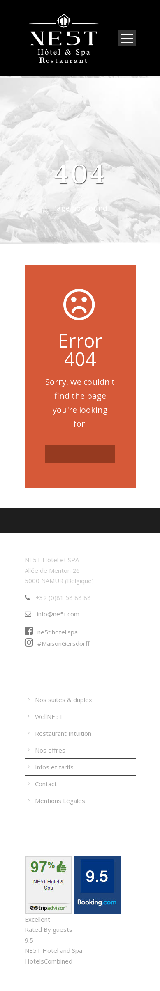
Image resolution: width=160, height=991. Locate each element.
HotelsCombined (48, 961)
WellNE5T (49, 716)
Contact (46, 784)
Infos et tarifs (54, 767)
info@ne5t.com (52, 614)
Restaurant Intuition (63, 733)
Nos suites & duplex (63, 700)
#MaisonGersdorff (57, 643)
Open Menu (127, 38)
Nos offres (50, 750)
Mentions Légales (60, 800)
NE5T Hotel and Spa (53, 950)
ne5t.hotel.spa (51, 632)
